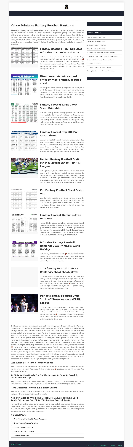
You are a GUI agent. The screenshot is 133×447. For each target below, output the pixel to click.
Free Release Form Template (24, 431)
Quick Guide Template (21, 435)
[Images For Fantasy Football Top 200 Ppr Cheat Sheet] (24, 140)
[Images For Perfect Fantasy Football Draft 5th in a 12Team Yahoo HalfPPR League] (24, 168)
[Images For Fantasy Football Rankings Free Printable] (24, 223)
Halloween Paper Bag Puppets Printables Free (102, 56)
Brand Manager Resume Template (26, 423)
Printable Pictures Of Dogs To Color (99, 67)
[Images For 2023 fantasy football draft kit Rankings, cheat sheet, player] (24, 277)
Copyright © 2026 (16, 444)
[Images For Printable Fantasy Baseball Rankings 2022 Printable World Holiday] (24, 251)
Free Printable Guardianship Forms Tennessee (30, 419)
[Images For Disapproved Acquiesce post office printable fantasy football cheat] (24, 84)
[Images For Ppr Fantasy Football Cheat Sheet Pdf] (24, 198)
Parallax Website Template (96, 37)
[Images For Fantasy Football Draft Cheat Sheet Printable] (24, 113)
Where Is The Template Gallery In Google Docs (102, 52)
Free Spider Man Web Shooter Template (100, 71)
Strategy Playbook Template (96, 45)
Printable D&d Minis (93, 63)
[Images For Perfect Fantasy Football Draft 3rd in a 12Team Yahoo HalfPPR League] (24, 304)
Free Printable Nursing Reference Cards (100, 60)
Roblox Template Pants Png (23, 427)
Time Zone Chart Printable (96, 49)
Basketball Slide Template (96, 41)
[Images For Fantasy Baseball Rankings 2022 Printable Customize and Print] (24, 57)
